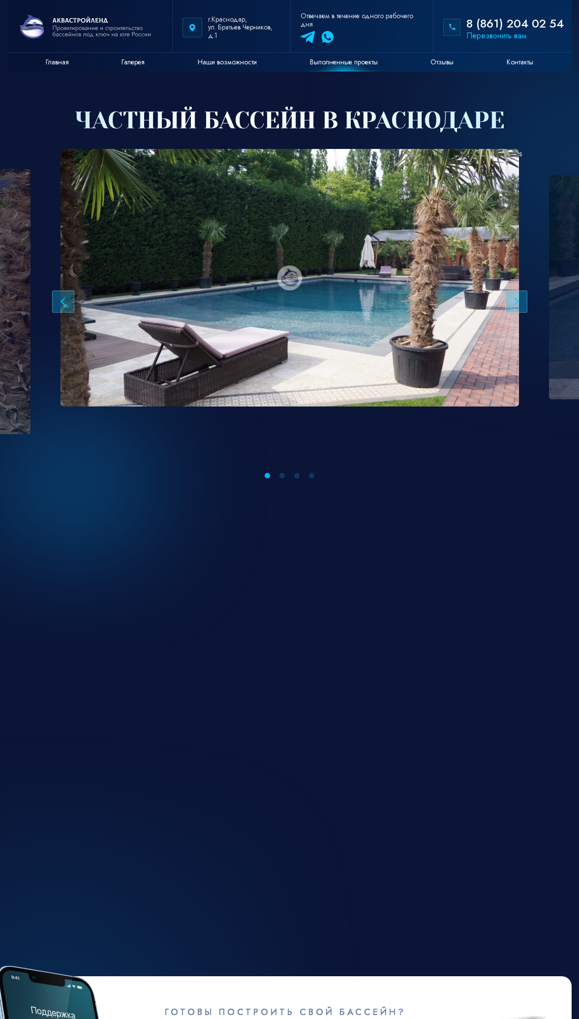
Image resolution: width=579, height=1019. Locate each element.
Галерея (133, 62)
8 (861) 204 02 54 (515, 23)
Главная (57, 62)
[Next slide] (516, 302)
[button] (267, 475)
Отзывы (442, 62)
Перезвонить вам (496, 36)
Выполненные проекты (344, 62)
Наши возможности (227, 62)
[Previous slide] (63, 302)
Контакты (520, 62)
